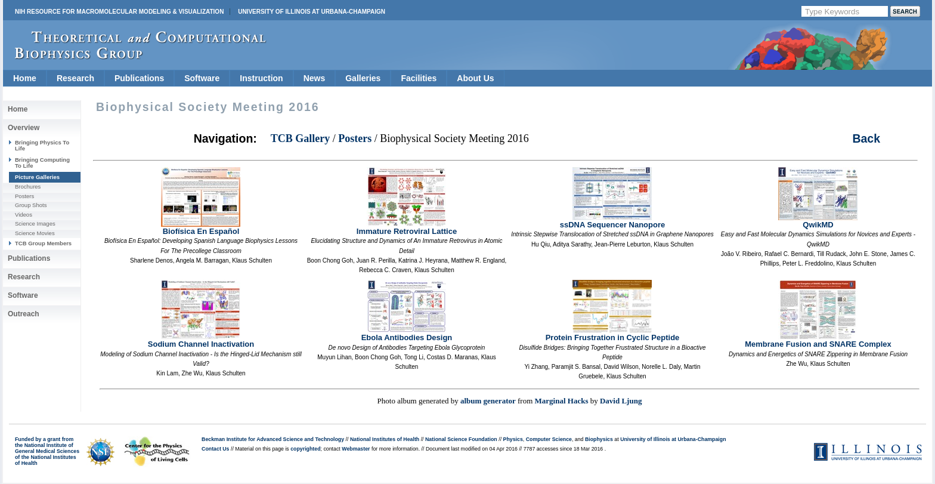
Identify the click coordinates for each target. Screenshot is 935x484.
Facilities (418, 78)
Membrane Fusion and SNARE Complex (818, 340)
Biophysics (599, 439)
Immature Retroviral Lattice (407, 228)
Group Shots (31, 205)
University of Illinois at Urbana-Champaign (311, 11)
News (315, 78)
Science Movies (35, 233)
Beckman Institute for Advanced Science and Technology (273, 439)
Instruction (261, 78)
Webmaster (356, 449)
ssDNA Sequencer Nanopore (612, 221)
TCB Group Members (43, 243)
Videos (23, 214)
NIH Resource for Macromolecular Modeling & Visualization (119, 11)
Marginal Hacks (562, 400)
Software (201, 78)
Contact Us (215, 449)
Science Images (35, 223)
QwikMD (817, 221)
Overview (23, 128)
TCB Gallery (300, 138)
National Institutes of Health (384, 439)
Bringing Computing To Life (42, 162)
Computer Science (549, 439)
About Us (475, 78)
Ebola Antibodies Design (407, 334)
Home (24, 78)
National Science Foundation (461, 439)
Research (75, 78)
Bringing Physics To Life (42, 145)
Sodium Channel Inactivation (201, 340)
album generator (488, 400)
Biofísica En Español (200, 228)
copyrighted (305, 449)
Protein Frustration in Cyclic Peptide (613, 334)
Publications (139, 78)
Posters (24, 196)
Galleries (362, 78)
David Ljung (621, 400)
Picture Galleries (37, 177)
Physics (513, 439)
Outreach (23, 314)
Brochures (28, 186)
